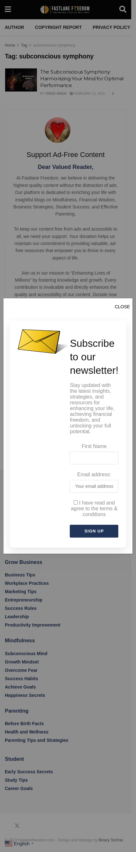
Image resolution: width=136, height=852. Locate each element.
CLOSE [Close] (122, 306)
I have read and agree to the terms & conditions (94, 508)
